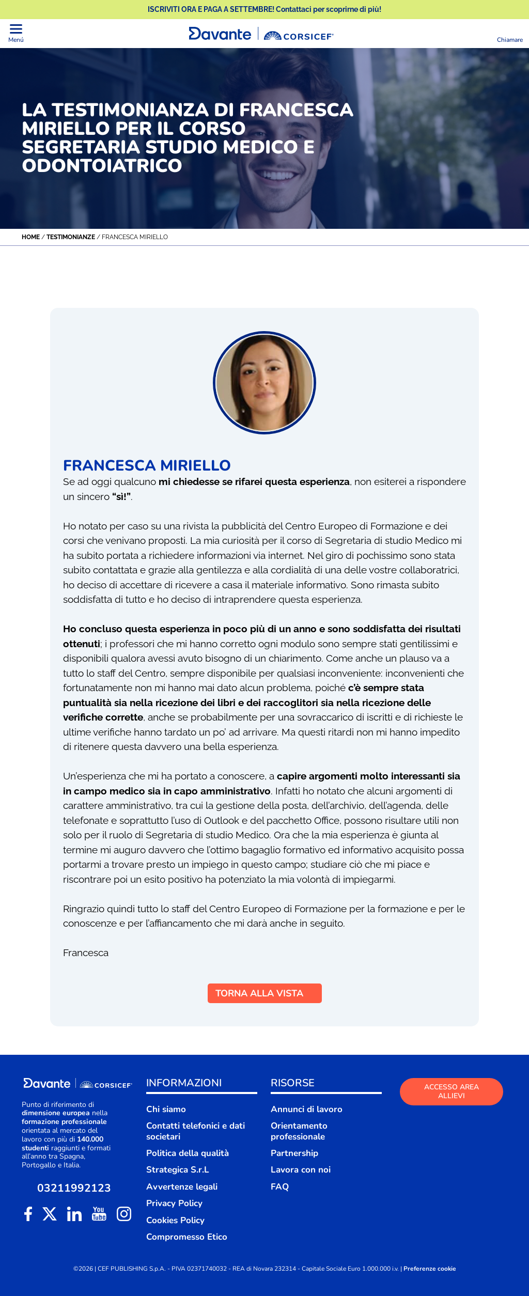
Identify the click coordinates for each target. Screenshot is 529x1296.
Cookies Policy (175, 1220)
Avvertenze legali (181, 1187)
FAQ (280, 1187)
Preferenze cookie (429, 1269)
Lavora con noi (301, 1170)
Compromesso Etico (186, 1237)
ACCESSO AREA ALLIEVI (451, 1091)
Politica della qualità (187, 1153)
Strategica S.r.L (177, 1170)
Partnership (294, 1153)
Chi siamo (166, 1109)
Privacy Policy (174, 1203)
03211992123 (74, 1188)
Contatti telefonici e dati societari (195, 1131)
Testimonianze (70, 237)
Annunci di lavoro (307, 1109)
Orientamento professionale (299, 1131)
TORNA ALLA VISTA (264, 993)
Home (31, 237)
